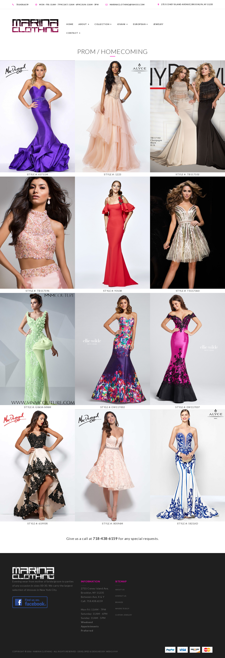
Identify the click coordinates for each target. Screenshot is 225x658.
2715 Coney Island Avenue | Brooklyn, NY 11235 (185, 4)
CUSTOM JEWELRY (123, 615)
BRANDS (119, 602)
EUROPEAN (139, 24)
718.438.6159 (20, 4)
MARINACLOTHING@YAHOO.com (125, 4)
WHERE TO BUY (122, 608)
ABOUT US (120, 589)
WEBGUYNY (112, 651)
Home (69, 24)
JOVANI (121, 24)
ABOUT (82, 24)
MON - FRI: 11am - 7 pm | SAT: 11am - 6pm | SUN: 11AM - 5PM (67, 4)
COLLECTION (101, 24)
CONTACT (72, 33)
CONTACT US (120, 596)
